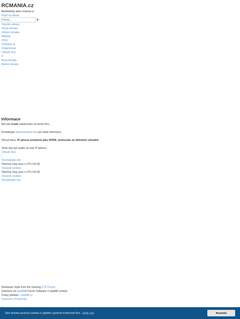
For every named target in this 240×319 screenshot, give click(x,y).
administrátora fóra (27, 132)
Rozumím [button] (221, 313)
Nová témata (8, 60)
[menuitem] (9, 28)
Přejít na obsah (10, 15)
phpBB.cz (26, 295)
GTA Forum (48, 287)
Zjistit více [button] (88, 313)
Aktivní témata (9, 64)
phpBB (21, 291)
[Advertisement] (120, 91)
